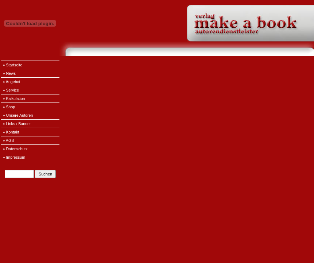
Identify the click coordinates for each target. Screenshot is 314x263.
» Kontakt (11, 132)
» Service (11, 90)
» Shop (9, 107)
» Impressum (14, 157)
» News (9, 73)
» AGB (8, 140)
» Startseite (13, 65)
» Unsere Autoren (18, 115)
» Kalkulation (14, 98)
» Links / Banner (17, 123)
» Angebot (11, 82)
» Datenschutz (15, 149)
